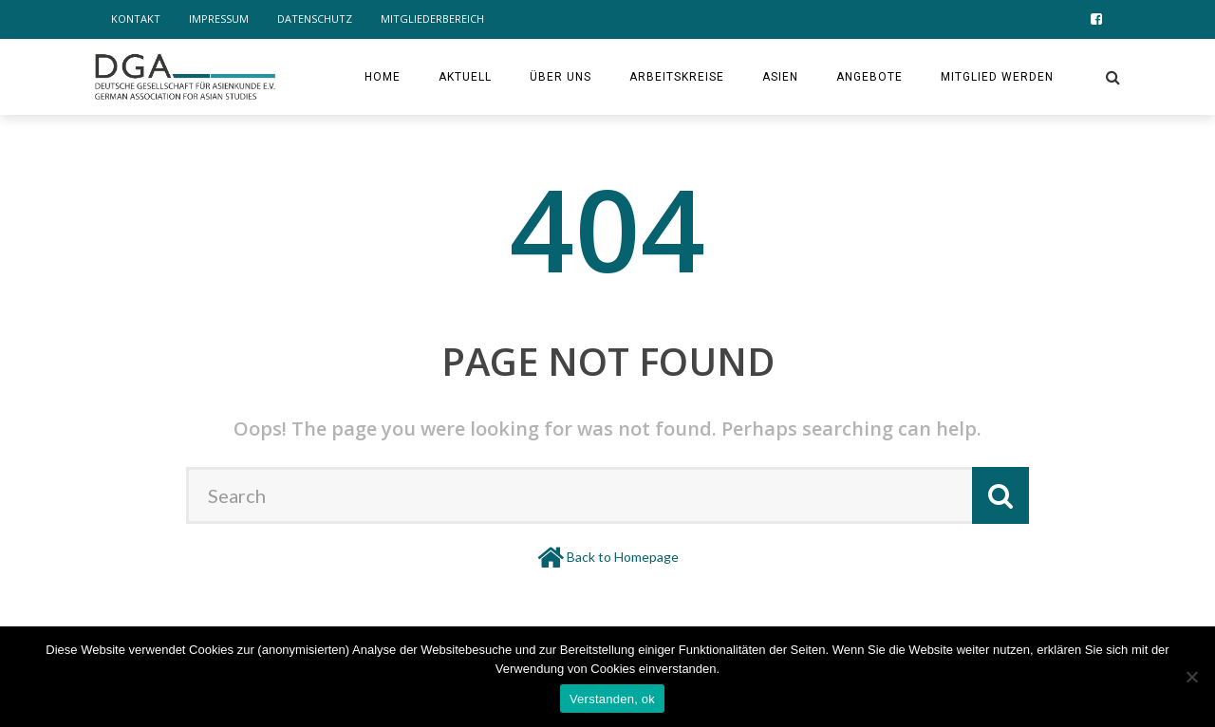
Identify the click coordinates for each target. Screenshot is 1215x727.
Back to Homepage (623, 557)
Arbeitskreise (676, 77)
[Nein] (1191, 676)
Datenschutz (314, 18)
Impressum (219, 18)
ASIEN (780, 77)
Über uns (560, 77)
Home (382, 77)
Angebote (869, 77)
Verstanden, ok (612, 699)
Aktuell (465, 77)
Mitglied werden (997, 77)
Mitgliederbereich (432, 18)
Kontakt (135, 18)
